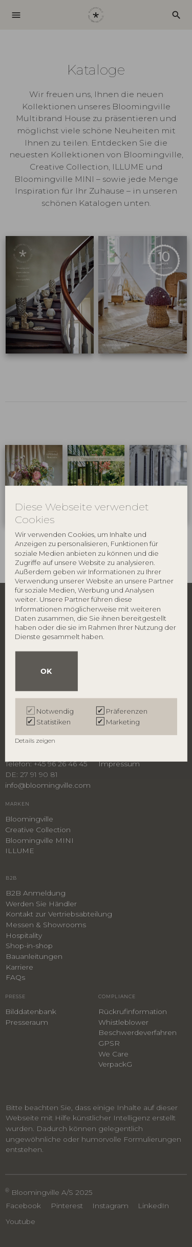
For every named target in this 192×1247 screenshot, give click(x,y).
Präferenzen (126, 711)
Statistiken (53, 722)
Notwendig (55, 711)
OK (46, 671)
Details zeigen (36, 740)
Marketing (123, 722)
